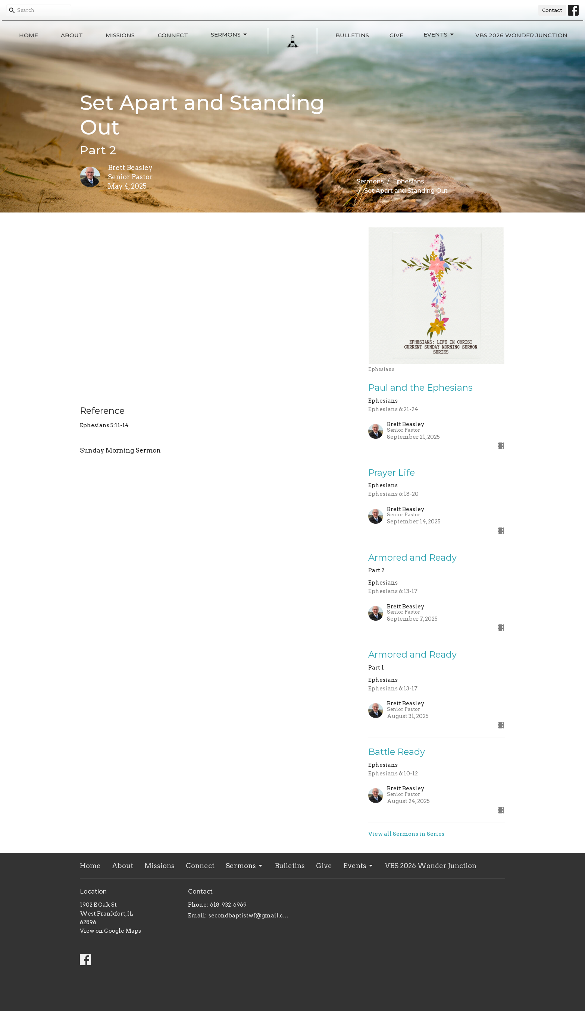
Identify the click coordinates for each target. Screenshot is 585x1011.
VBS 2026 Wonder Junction (521, 35)
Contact (552, 10)
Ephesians (408, 181)
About (72, 35)
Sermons (229, 34)
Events (439, 34)
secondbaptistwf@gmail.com (249, 915)
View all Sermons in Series (406, 834)
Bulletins (352, 35)
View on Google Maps (110, 930)
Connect (173, 35)
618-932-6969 (228, 904)
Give (396, 35)
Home (28, 35)
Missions (120, 35)
